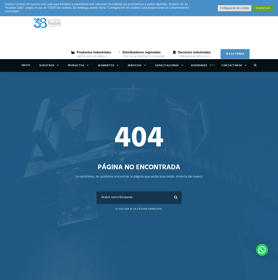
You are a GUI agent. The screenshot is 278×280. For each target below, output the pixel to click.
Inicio (26, 65)
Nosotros (46, 65)
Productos (76, 65)
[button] (262, 250)
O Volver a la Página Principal (139, 209)
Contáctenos (231, 65)
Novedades (199, 65)
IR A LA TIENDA (235, 54)
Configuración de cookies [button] (234, 8)
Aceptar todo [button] (263, 8)
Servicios (135, 65)
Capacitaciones (167, 65)
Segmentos (106, 65)
